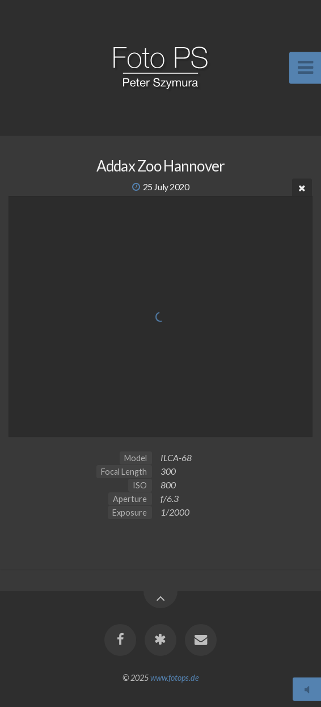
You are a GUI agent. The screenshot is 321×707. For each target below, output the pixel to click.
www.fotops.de (174, 678)
